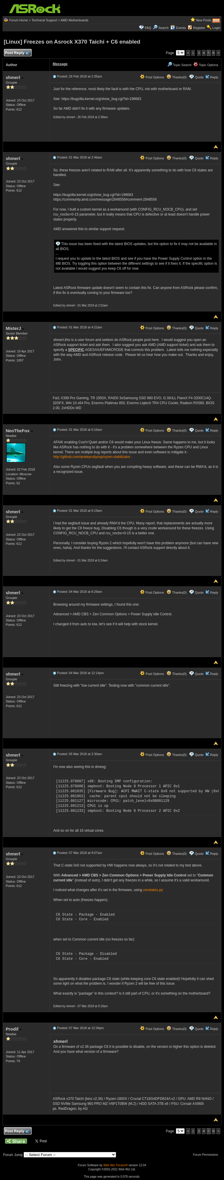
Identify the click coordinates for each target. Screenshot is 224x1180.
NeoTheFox (19, 430)
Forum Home (18, 20)
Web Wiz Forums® (115, 1165)
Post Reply (17, 53)
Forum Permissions (207, 1154)
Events (178, 28)
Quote (199, 77)
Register (199, 28)
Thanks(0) (176, 77)
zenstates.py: (153, 890)
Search (163, 28)
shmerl (14, 77)
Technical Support (44, 20)
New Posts (203, 20)
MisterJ (15, 328)
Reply (214, 77)
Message (60, 64)
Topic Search (179, 65)
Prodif (14, 1028)
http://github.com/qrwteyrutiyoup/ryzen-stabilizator (91, 457)
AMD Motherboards (74, 20)
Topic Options (205, 65)
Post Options (152, 77)
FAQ (148, 28)
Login (216, 28)
